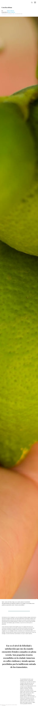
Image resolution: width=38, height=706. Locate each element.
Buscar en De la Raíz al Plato (31, 2)
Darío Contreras (8, 10)
